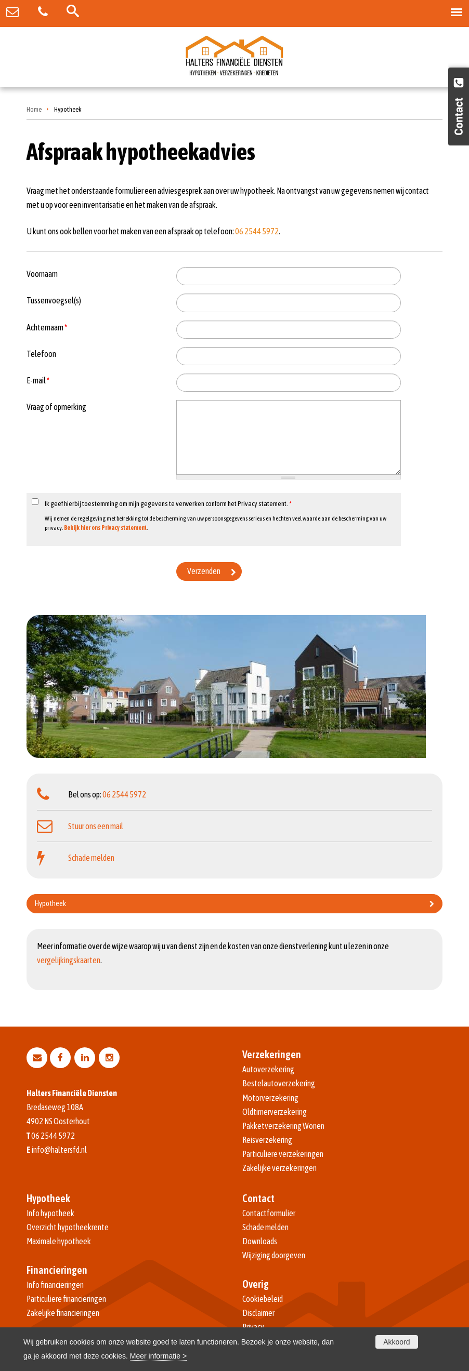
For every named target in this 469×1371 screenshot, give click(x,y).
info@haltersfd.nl (59, 1149)
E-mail (38, 380)
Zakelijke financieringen (63, 1312)
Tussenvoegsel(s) (54, 300)
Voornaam (42, 273)
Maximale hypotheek (59, 1241)
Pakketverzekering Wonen (283, 1125)
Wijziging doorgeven (273, 1255)
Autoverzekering (268, 1069)
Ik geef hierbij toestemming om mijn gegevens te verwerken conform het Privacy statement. (168, 503)
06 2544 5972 (257, 231)
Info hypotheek (50, 1213)
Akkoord (396, 1342)
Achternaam (47, 327)
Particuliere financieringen (66, 1298)
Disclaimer (258, 1312)
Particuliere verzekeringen (282, 1154)
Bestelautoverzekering (278, 1083)
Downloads (259, 1241)
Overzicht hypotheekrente (68, 1227)
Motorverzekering (270, 1097)
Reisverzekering (267, 1139)
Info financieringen (55, 1284)
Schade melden (91, 857)
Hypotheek (50, 903)
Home (34, 109)
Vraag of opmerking (56, 406)
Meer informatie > (158, 1356)
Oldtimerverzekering (274, 1111)
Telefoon (41, 353)
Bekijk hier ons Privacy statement (105, 527)
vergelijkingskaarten (68, 960)
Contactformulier (268, 1213)
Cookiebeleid (262, 1298)
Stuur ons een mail (95, 826)
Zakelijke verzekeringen (279, 1168)
